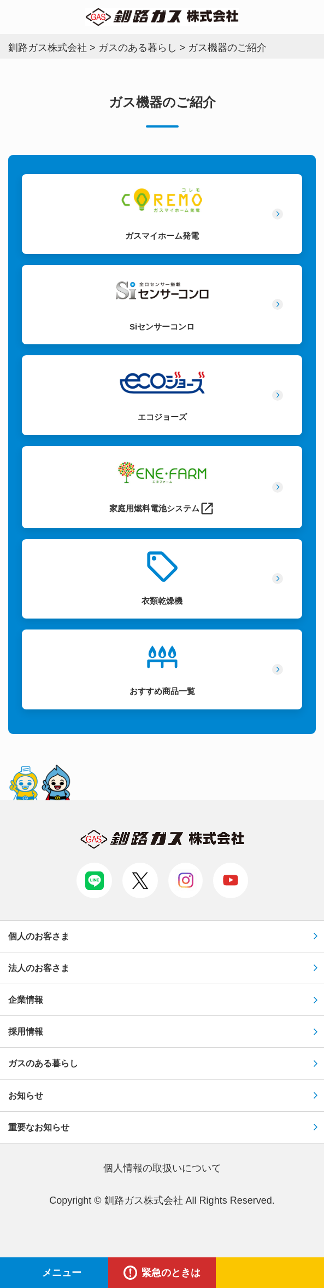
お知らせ (25, 1095)
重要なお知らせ (38, 1127)
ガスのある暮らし (43, 1063)
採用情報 (25, 1031)
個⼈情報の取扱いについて (162, 1168)
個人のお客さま (38, 936)
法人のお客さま (38, 968)
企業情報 (25, 999)
